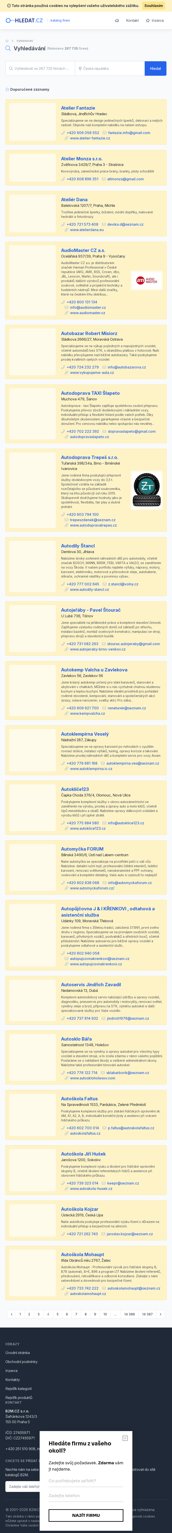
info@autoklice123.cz (126, 823)
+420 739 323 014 (82, 1183)
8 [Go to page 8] (86, 1314)
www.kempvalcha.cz (87, 713)
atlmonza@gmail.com (125, 179)
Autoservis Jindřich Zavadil (91, 984)
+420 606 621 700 (83, 708)
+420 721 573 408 (82, 224)
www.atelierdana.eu (87, 229)
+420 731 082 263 (82, 644)
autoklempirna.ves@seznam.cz (132, 763)
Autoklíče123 (75, 789)
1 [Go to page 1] (20, 1314)
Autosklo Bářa (76, 1039)
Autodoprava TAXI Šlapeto (90, 393)
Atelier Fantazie (78, 108)
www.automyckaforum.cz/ (92, 888)
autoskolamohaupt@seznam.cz (134, 1288)
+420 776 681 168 (82, 763)
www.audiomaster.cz (87, 313)
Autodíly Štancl (78, 546)
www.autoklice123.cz (88, 828)
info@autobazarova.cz (127, 367)
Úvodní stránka (17, 1352)
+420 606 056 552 (83, 132)
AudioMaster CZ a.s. (83, 250)
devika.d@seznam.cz (125, 224)
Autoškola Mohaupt (82, 1254)
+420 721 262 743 (82, 1234)
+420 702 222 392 (83, 431)
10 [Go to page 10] (105, 1314)
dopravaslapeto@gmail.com (132, 431)
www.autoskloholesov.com (92, 1078)
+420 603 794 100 (83, 514)
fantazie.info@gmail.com (129, 132)
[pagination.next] (160, 1314)
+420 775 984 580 (83, 823)
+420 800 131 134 (82, 302)
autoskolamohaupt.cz (88, 1293)
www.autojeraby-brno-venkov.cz (98, 649)
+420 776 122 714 (82, 1072)
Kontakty (12, 1379)
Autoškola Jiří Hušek (83, 1154)
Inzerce (155, 20)
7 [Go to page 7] (76, 1314)
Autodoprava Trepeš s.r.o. (89, 457)
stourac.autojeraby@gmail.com (133, 644)
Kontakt (132, 20)
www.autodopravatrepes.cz (93, 525)
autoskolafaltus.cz (85, 1133)
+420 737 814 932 (82, 1018)
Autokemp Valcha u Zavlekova (94, 670)
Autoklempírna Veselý (85, 734)
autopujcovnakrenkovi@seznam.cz (99, 958)
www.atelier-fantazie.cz (90, 138)
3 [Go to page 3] (39, 1314)
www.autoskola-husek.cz (91, 1188)
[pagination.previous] (11, 1314)
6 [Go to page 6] (67, 1314)
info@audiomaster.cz (88, 307)
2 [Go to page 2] (29, 1314)
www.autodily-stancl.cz (89, 589)
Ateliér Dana (74, 199)
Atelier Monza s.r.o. (82, 158)
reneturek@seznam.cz (127, 708)
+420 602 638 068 (83, 882)
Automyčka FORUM (82, 849)
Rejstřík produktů (18, 1397)
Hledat (155, 68)
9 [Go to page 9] (95, 1314)
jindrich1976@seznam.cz (128, 1018)
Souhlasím (153, 5)
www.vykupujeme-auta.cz (92, 372)
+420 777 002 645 (83, 584)
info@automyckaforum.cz (130, 882)
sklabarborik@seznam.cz (127, 1072)
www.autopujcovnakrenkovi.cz (96, 964)
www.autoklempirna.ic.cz (91, 768)
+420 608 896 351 (82, 179)
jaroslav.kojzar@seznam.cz (130, 1234)
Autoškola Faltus (79, 1098)
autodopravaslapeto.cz (89, 437)
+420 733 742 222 (83, 1288)
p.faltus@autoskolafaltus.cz (131, 1128)
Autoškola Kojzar (79, 1209)
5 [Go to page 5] (57, 1314)
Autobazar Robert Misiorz (89, 333)
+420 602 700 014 (83, 1128)
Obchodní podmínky (21, 1361)
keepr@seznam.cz (123, 1183)
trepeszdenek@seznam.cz (93, 520)
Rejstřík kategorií (18, 1388)
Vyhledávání (25, 40)
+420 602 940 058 (83, 953)
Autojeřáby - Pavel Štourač (91, 610)
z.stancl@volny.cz (123, 584)
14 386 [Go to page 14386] (129, 1314)
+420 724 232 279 (83, 367)
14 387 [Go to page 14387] (147, 1314)
